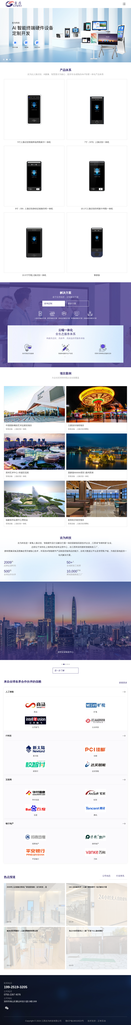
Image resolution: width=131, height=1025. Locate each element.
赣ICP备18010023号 (74, 1021)
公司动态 (106, 876)
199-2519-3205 (15, 987)
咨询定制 (48, 303)
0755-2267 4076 (12, 994)
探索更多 (123, 682)
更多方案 (72, 303)
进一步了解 (60, 670)
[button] (3, 59)
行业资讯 (120, 876)
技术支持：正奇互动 (97, 1021)
